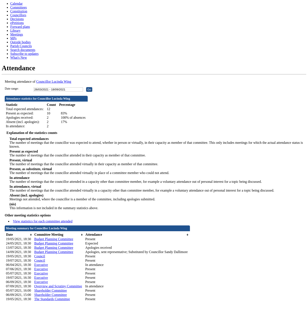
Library (15, 30)
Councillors (18, 15)
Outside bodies (20, 42)
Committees (18, 7)
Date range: (12, 88)
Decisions (17, 19)
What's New (18, 57)
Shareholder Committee (50, 290)
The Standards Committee (52, 299)
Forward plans (20, 26)
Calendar (16, 3)
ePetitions (17, 23)
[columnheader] (19, 234)
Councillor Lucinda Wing (53, 81)
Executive (41, 265)
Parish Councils (21, 46)
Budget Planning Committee (53, 239)
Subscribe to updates (24, 54)
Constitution (18, 11)
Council (39, 256)
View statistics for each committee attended (43, 221)
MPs (13, 38)
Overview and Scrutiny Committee (58, 286)
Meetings (16, 34)
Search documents (22, 50)
